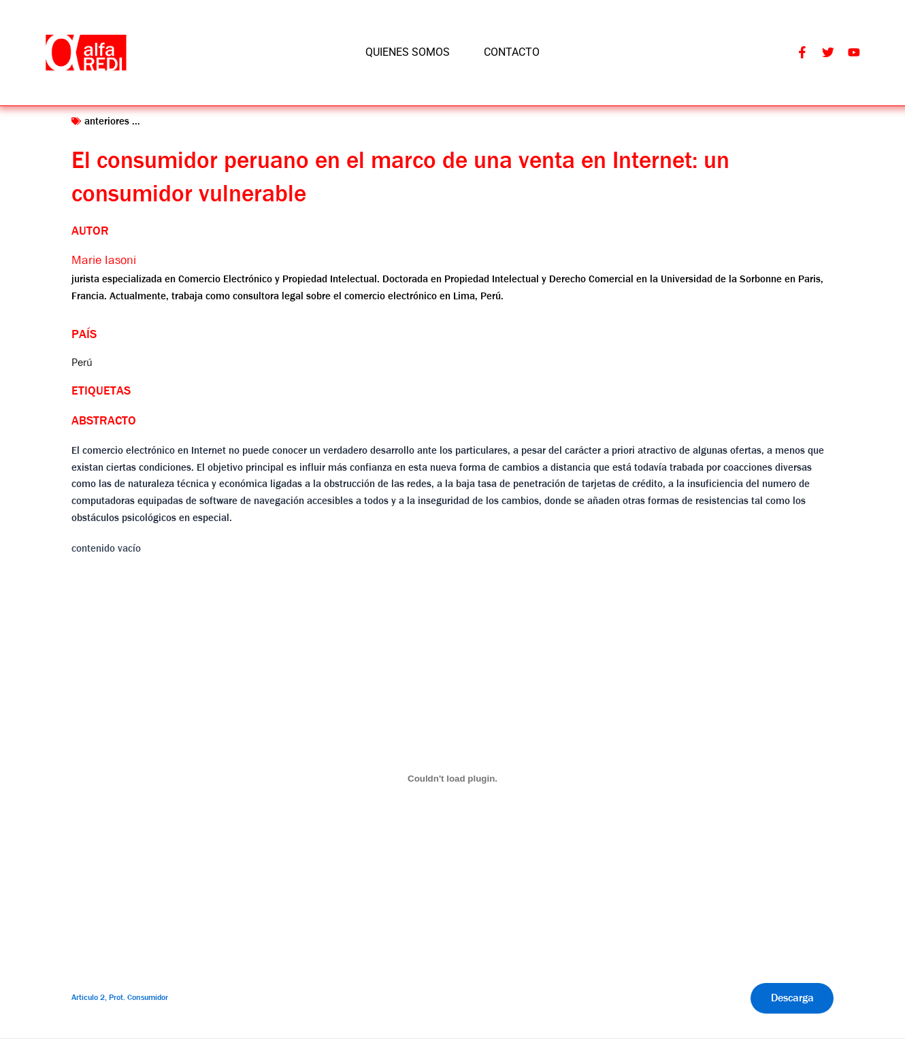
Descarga (791, 998)
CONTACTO (512, 52)
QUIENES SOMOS (407, 52)
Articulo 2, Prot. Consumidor (119, 997)
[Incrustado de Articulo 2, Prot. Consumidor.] (452, 779)
